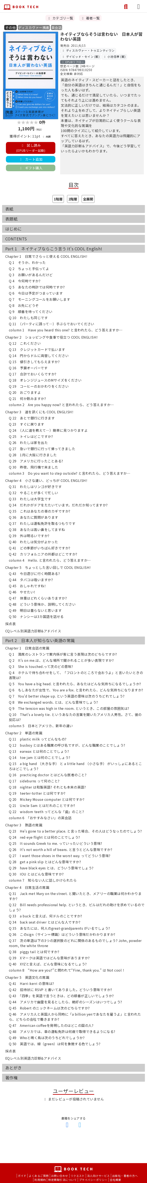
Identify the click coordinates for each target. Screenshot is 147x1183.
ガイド (22, 1176)
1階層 (58, 198)
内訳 (46, 136)
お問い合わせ (59, 1176)
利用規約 (40, 1180)
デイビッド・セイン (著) (80, 56)
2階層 (72, 198)
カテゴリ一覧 (60, 18)
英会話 (56, 27)
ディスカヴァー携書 (33, 27)
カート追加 (30, 159)
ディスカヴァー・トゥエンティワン (88, 50)
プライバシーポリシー (93, 1180)
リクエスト (78, 1176)
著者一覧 (90, 18)
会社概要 (115, 1180)
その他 (10, 27)
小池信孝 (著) (114, 56)
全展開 (88, 198)
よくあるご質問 (39, 1176)
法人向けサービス (98, 1176)
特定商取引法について (62, 1180)
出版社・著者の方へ (125, 1176)
